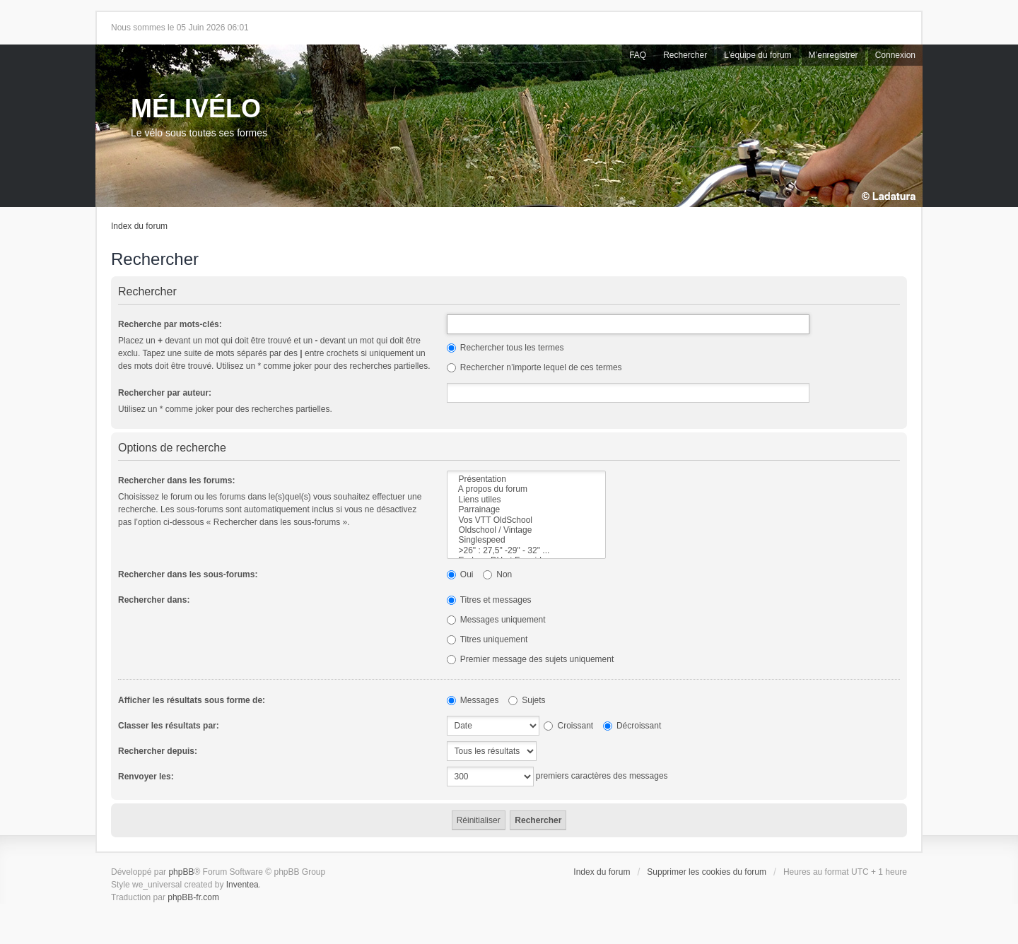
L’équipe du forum (757, 55)
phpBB (181, 872)
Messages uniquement (496, 620)
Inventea (242, 885)
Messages (473, 700)
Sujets (527, 700)
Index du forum (139, 226)
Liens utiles (526, 500)
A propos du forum (526, 489)
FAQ (637, 55)
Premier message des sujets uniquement (530, 659)
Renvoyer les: (146, 776)
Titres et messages (489, 600)
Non (497, 574)
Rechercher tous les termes (505, 348)
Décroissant (632, 726)
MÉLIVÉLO (196, 108)
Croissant (568, 726)
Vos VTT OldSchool (526, 520)
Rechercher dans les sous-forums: (187, 574)
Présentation (526, 479)
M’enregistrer (833, 55)
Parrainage (526, 509)
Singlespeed (526, 540)
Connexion (895, 55)
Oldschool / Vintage (526, 530)
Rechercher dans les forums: (176, 480)
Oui (460, 574)
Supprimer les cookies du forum (706, 872)
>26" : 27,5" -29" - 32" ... (526, 550)
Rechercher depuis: (157, 751)
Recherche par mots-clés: (170, 324)
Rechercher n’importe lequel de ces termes (534, 367)
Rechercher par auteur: (164, 393)
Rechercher (685, 55)
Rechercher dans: (153, 600)
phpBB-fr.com (193, 897)
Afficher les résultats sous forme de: (191, 700)
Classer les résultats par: (168, 726)
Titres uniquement (487, 639)
